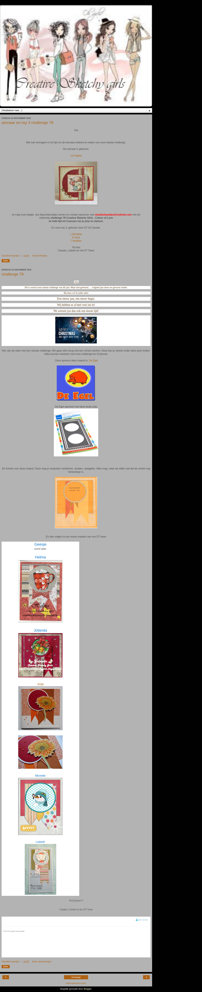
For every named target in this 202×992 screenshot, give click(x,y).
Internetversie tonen (76, 983)
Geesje (40, 544)
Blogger (87, 989)
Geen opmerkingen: (42, 961)
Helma (40, 557)
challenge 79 (13, 274)
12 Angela (76, 155)
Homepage (76, 977)
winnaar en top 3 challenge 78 (27, 122)
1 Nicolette (76, 234)
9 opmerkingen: (40, 255)
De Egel (93, 360)
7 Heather (76, 240)
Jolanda (40, 630)
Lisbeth (40, 841)
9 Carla (76, 237)
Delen (5, 261)
